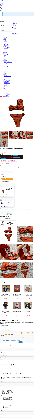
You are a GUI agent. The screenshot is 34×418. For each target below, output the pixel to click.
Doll (5, 55)
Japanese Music (6, 44)
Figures (5, 60)
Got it (1, 381)
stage (5, 39)
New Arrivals (3, 25)
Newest (8, 340)
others (5, 38)
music (5, 36)
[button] (17, 9)
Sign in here (15, 23)
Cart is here (15, 25)
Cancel (2, 355)
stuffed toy (6, 54)
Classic (5, 46)
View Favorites (5, 206)
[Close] (1, 186)
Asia (5, 51)
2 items (32, 334)
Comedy (5, 41)
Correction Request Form (4, 325)
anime (14, 34)
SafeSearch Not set (3, 4)
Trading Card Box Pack (8, 62)
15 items (32, 332)
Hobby (5, 59)
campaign (2, 23)
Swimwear (10, 213)
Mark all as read (3, 10)
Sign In (1, 5)
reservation (3, 27)
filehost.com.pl (3, 0)
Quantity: (2, 352)
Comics (5, 97)
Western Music (6, 45)
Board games (6, 57)
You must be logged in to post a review (6, 330)
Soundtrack (6, 48)
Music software (4, 43)
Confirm (5, 355)
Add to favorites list (5, 181)
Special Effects (6, 37)
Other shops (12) (6, 163)
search (2, 3)
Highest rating (13, 340)
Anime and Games (7, 47)
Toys (5, 53)
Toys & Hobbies (5, 52)
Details (14, 160)
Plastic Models (6, 61)
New (10, 155)
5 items (32, 333)
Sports (5, 40)
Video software (15, 33)
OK (1, 417)
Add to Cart (7, 178)
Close (1, 206)
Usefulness (18, 340)
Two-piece (10, 214)
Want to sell (3, 30)
